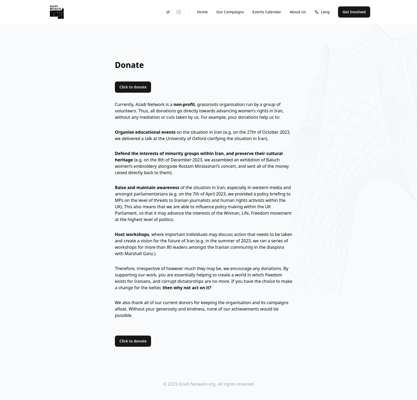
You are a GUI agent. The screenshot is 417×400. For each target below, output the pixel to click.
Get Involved (354, 11)
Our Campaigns (230, 11)
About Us (298, 11)
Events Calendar (266, 11)
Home (202, 11)
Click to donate (133, 86)
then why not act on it (185, 288)
